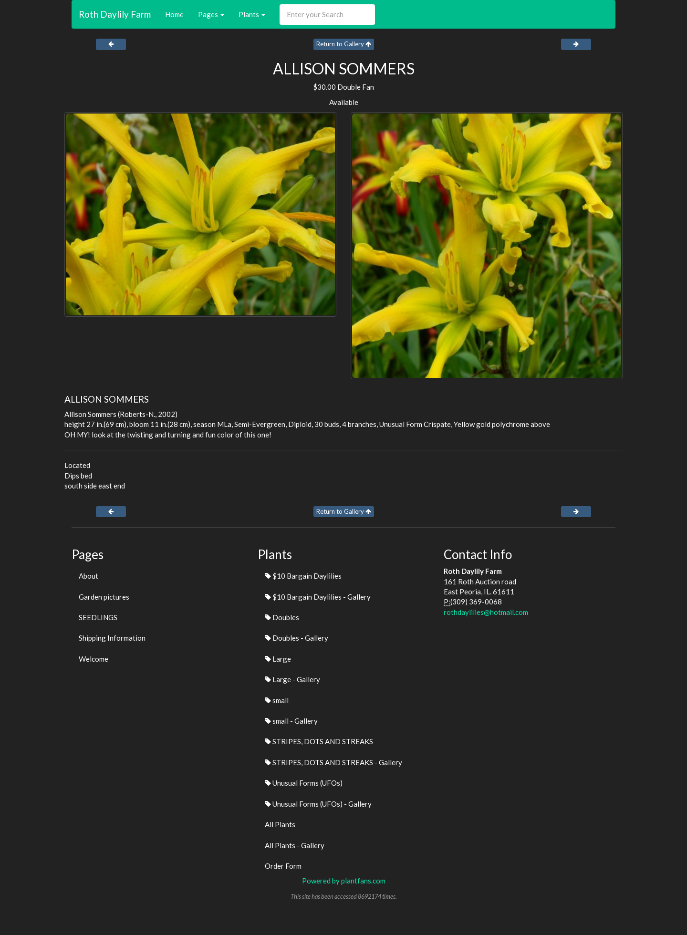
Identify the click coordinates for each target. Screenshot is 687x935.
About (88, 575)
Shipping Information (112, 638)
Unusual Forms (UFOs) (304, 783)
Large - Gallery (292, 679)
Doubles (282, 617)
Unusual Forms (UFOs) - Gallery (318, 804)
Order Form (283, 866)
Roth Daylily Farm (115, 14)
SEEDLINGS (98, 617)
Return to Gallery (343, 44)
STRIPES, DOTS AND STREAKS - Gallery (333, 762)
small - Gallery (291, 721)
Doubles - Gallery (296, 638)
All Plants (280, 824)
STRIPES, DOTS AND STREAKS (319, 741)
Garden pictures (104, 596)
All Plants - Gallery (294, 845)
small (277, 700)
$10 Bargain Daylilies (303, 575)
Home (174, 14)
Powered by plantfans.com (343, 880)
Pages (211, 14)
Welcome (93, 658)
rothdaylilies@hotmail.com (486, 612)
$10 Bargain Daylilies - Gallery (318, 596)
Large (278, 658)
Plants (252, 14)
